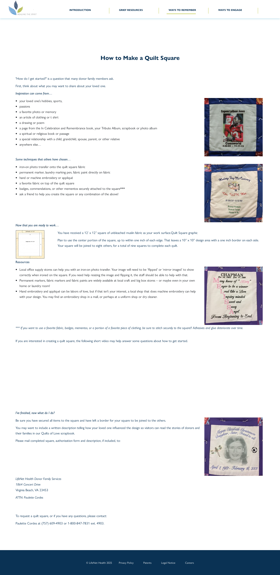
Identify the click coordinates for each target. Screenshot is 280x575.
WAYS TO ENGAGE (230, 10)
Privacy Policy (126, 562)
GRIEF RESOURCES (131, 10)
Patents (147, 562)
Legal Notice (168, 562)
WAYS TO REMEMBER (182, 10)
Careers (189, 562)
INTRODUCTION (80, 10)
